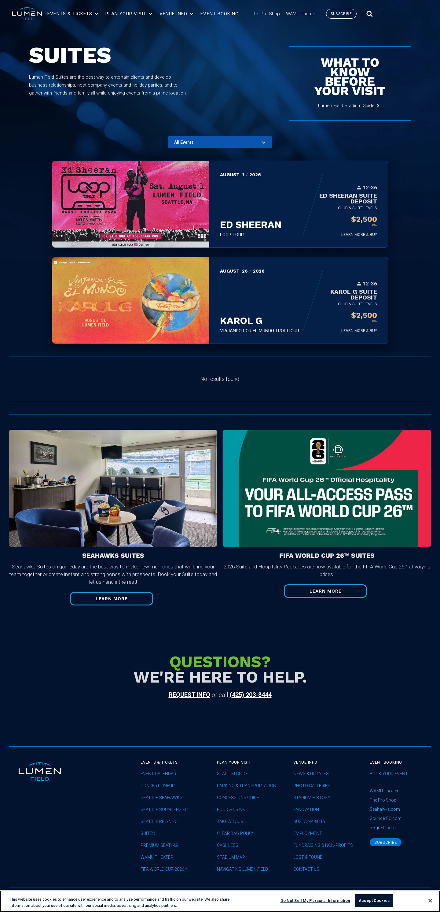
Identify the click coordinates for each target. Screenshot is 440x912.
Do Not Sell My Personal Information (315, 901)
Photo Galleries (311, 786)
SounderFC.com (386, 818)
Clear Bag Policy (236, 834)
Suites (148, 834)
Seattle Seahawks (161, 798)
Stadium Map (231, 857)
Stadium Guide (232, 774)
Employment (307, 834)
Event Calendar (158, 774)
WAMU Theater (157, 857)
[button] (73, 14)
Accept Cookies (374, 901)
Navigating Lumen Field (242, 869)
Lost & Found (308, 857)
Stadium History (311, 798)
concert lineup (158, 786)
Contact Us (306, 869)
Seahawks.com (385, 809)
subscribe (341, 14)
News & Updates (311, 774)
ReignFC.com (383, 827)
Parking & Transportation (246, 786)
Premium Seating (159, 845)
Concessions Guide (238, 798)
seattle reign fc (159, 822)
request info (189, 694)
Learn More (112, 598)
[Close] (430, 901)
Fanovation (306, 810)
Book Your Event (389, 774)
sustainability (309, 822)
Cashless (227, 845)
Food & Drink (231, 810)
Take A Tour (230, 822)
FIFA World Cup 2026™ (164, 869)
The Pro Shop (383, 800)
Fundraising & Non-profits (323, 845)
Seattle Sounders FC (164, 810)
